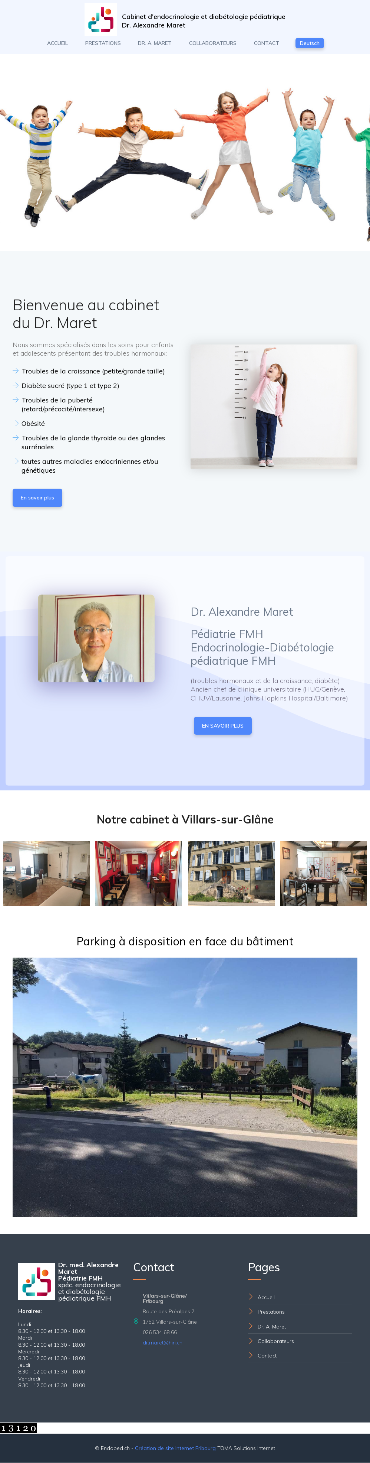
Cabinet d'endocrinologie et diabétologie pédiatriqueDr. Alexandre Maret (204, 20)
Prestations (271, 1312)
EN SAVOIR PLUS (223, 726)
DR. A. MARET (155, 44)
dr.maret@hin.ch (162, 1343)
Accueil (266, 1297)
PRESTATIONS (103, 44)
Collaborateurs (276, 1341)
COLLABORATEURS (213, 44)
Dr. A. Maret (272, 1327)
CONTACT (266, 44)
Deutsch (310, 44)
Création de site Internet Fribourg (175, 1448)
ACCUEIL (57, 44)
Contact (267, 1356)
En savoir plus (37, 498)
